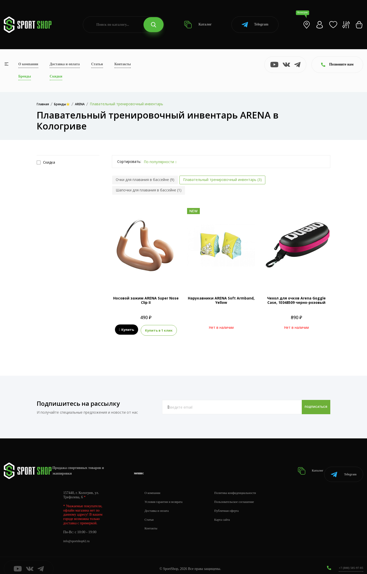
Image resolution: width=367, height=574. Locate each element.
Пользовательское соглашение (244, 495)
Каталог (198, 25)
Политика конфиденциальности (245, 486)
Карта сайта (230, 513)
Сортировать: (129, 161)
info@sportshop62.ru (78, 534)
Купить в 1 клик (159, 330)
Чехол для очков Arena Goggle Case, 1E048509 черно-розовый (296, 300)
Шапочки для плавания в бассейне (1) (148, 190)
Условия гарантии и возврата (166, 495)
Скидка (46, 162)
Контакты (122, 64)
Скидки (56, 76)
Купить (126, 330)
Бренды (24, 76)
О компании (28, 64)
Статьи (97, 64)
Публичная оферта (235, 504)
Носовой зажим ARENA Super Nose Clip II (146, 300)
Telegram (255, 24)
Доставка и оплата (65, 64)
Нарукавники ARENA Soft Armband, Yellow (221, 300)
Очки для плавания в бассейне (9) (145, 179)
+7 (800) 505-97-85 (349, 561)
